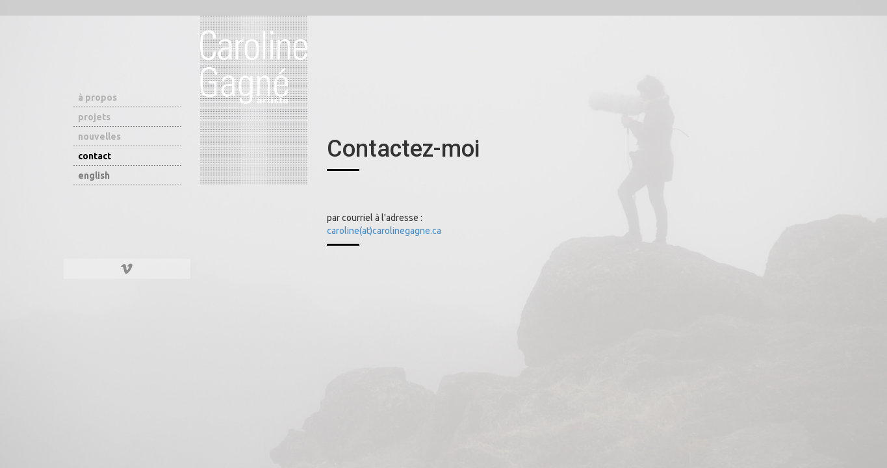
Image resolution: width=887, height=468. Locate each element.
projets (94, 117)
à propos (97, 97)
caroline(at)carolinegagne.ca (384, 231)
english (94, 175)
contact (94, 156)
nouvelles (99, 136)
